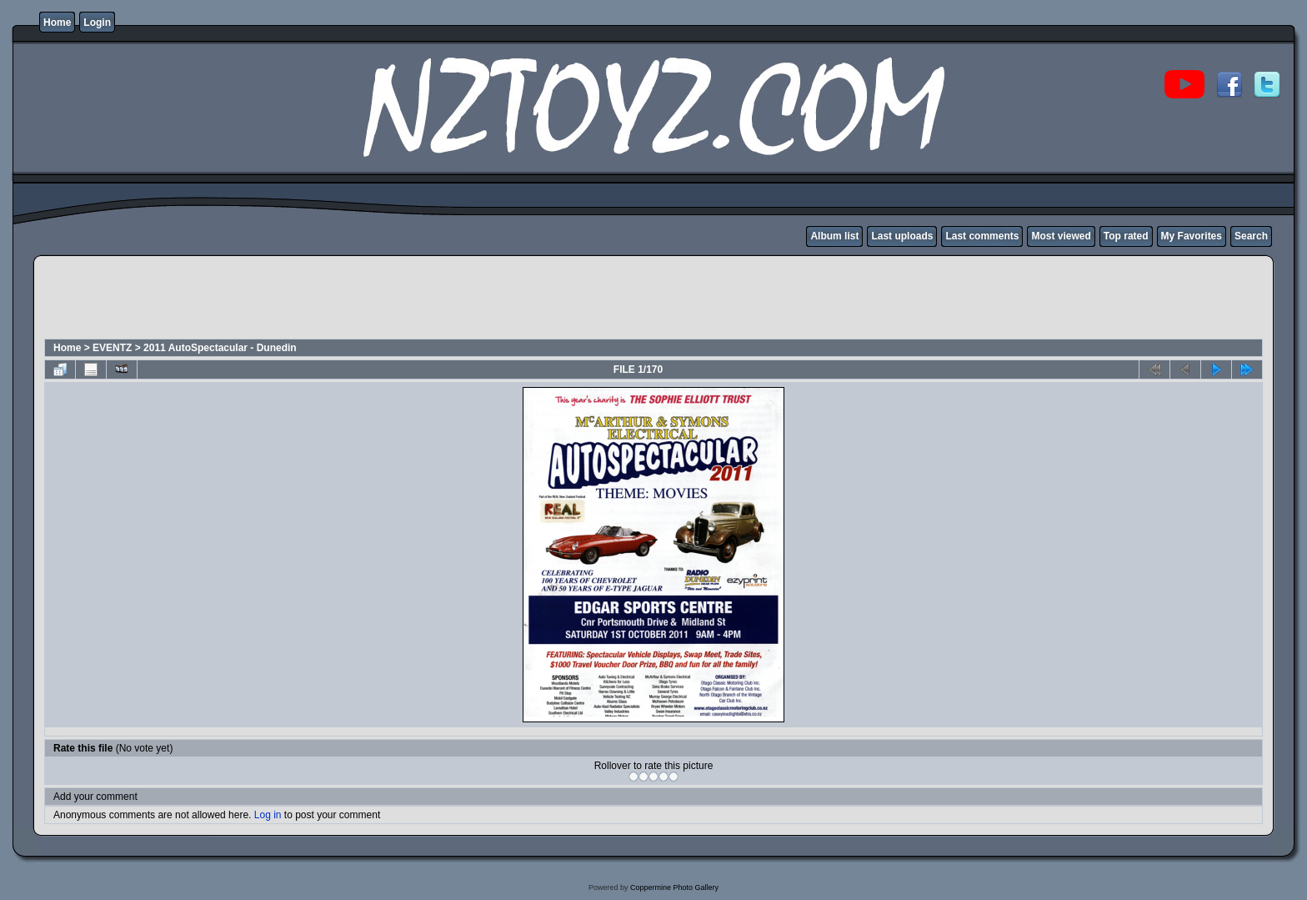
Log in (268, 815)
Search (1251, 236)
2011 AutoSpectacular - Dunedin (220, 348)
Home (57, 22)
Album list (834, 236)
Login (97, 22)
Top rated (1126, 236)
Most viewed (1060, 236)
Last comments (982, 236)
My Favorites (1191, 236)
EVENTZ (112, 348)
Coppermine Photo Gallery (674, 887)
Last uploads (902, 236)
